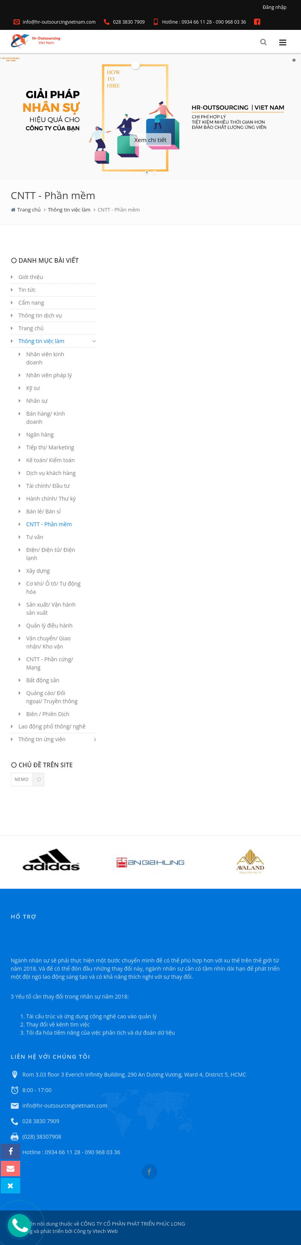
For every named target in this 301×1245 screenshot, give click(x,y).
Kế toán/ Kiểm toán (50, 460)
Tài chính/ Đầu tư (48, 485)
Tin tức (27, 289)
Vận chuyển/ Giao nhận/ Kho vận (48, 642)
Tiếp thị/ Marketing (50, 447)
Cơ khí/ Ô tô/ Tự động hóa (53, 587)
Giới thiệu (31, 277)
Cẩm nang (31, 302)
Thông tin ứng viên (42, 739)
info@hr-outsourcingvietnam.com (55, 22)
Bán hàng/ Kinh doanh (45, 417)
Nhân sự (37, 400)
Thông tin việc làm (69, 209)
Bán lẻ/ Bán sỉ (43, 511)
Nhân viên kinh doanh (45, 358)
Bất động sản (42, 680)
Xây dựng (38, 570)
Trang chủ (29, 209)
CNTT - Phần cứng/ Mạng (49, 663)
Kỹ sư (33, 388)
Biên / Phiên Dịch (48, 714)
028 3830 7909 (124, 22)
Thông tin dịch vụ (40, 315)
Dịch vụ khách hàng (51, 473)
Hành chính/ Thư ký (51, 498)
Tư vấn (34, 537)
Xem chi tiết (150, 140)
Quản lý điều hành (49, 625)
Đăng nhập (274, 7)
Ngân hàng (40, 434)
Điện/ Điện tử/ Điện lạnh (50, 554)
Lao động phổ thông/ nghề (52, 726)
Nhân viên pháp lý (49, 375)
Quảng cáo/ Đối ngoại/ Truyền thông (52, 697)
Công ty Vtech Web (95, 1231)
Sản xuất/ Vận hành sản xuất (51, 608)
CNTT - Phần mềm (49, 524)
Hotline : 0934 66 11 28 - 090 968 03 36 (199, 22)
